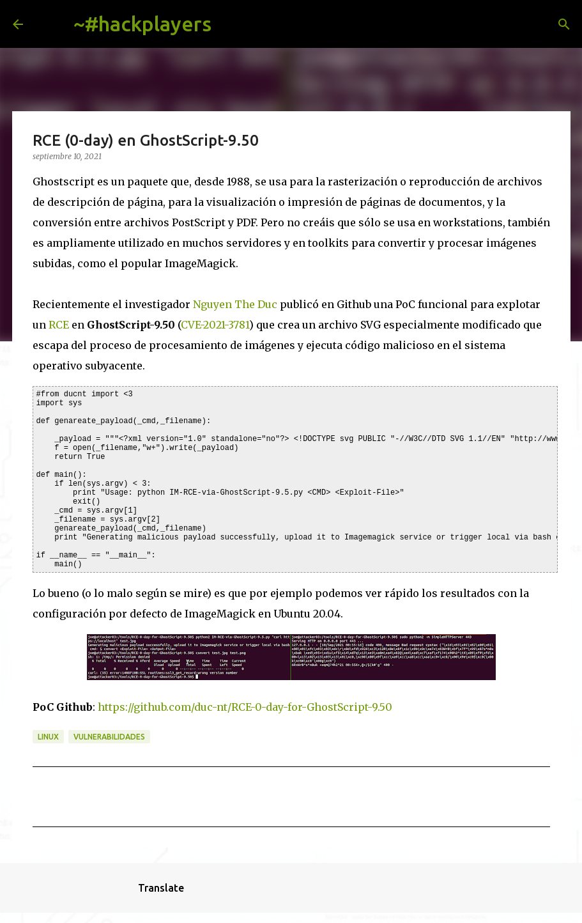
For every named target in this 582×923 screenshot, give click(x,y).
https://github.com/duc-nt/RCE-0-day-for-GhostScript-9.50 (245, 707)
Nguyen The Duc (235, 304)
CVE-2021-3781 (215, 324)
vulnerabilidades (109, 737)
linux (48, 737)
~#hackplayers (142, 23)
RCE (59, 324)
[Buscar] (231, 24)
